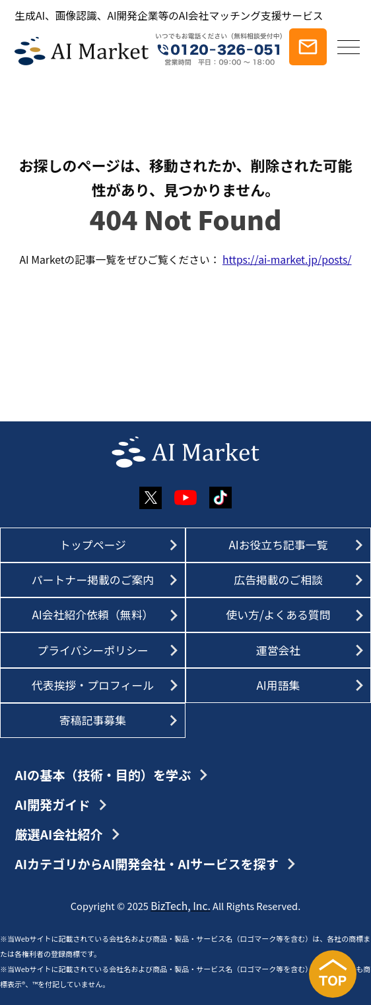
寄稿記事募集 (92, 720)
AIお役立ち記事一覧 (277, 544)
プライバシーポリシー (92, 650)
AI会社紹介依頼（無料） (93, 614)
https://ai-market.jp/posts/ (287, 259)
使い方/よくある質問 (278, 614)
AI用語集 (278, 685)
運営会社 (278, 650)
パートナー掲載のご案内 (93, 579)
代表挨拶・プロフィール (93, 685)
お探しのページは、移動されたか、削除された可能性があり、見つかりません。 (185, 177)
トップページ (92, 544)
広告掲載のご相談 (278, 579)
